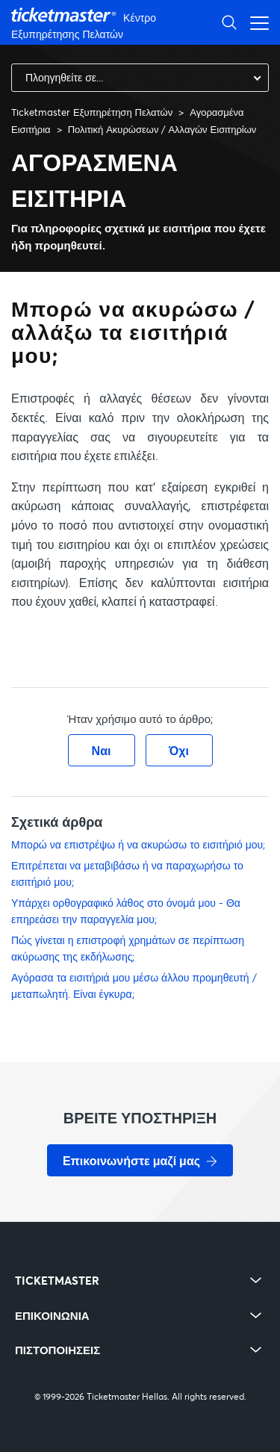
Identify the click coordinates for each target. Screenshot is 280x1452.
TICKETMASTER (57, 1280)
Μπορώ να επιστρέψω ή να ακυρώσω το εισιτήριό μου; (138, 844)
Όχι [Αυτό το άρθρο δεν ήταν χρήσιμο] (179, 750)
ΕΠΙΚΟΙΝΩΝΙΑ (52, 1315)
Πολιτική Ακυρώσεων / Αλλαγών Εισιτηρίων (162, 129)
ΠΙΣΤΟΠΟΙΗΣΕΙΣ (57, 1350)
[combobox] (140, 77)
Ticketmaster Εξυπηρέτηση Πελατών (91, 112)
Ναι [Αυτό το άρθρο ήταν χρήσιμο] (101, 750)
